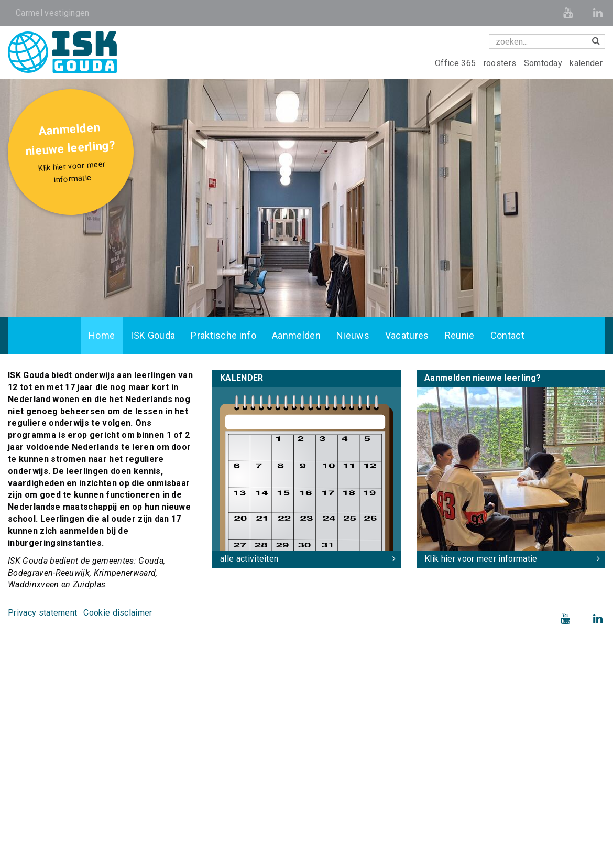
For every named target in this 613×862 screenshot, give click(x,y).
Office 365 (456, 63)
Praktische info (223, 335)
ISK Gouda (152, 335)
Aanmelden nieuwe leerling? (72, 154)
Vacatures (407, 335)
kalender (586, 63)
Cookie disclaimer (117, 613)
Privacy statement (42, 613)
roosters (501, 63)
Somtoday (544, 63)
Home (102, 335)
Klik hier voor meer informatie (481, 559)
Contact (507, 335)
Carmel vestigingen (53, 13)
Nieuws (352, 335)
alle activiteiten (249, 559)
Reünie (460, 335)
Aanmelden (296, 335)
